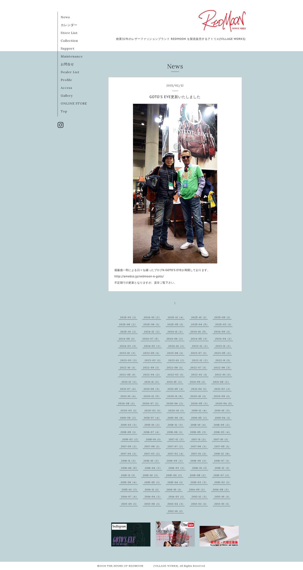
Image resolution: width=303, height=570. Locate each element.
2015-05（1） (152, 482)
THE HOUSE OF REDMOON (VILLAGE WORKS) (142, 565)
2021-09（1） (198, 381)
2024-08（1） (127, 338)
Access (66, 88)
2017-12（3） (177, 439)
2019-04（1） (223, 417)
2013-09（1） (129, 503)
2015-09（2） (174, 475)
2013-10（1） (222, 496)
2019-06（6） (176, 417)
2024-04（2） (224, 338)
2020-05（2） (200, 403)
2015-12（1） (223, 467)
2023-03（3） (129, 360)
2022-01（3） (223, 374)
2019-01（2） (152, 424)
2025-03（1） (223, 324)
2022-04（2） (152, 374)
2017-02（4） (176, 453)
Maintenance (72, 56)
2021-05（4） (176, 388)
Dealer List (70, 72)
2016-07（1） (222, 460)
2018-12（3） (176, 424)
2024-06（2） (175, 338)
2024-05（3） (200, 338)
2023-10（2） (128, 352)
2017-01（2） (199, 453)
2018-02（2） (130, 439)
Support (67, 48)
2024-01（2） (176, 345)
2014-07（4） (129, 496)
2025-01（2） (128, 331)
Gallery (67, 95)
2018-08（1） (128, 432)
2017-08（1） (152, 446)
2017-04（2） (129, 453)
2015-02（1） (222, 482)
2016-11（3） (129, 460)
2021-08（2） (221, 381)
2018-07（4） (152, 432)
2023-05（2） (223, 352)
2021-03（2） (223, 388)
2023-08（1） (175, 352)
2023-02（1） (153, 360)
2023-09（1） (151, 352)
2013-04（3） (176, 503)
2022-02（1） (199, 374)
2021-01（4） (128, 396)
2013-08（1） (152, 503)
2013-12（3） (200, 496)
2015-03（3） (199, 482)
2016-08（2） (199, 460)
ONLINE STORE (74, 103)
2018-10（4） (199, 424)
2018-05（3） (198, 432)
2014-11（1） (152, 489)
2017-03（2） (152, 453)
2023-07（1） (199, 352)
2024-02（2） (153, 345)
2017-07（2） (175, 446)
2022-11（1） (223, 360)
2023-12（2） (200, 345)
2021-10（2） (175, 381)
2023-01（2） (176, 360)
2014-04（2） (153, 496)
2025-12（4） (176, 317)
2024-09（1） (222, 331)
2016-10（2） (151, 460)
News (65, 17)
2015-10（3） (151, 475)
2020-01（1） (176, 410)
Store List (69, 33)
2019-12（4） (200, 410)
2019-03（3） (129, 424)
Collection (69, 41)
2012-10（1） (176, 511)
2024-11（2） (175, 331)
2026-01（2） (152, 317)
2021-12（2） (129, 381)
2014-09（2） (197, 489)
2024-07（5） (151, 338)
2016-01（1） (200, 467)
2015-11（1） (128, 475)
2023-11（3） (223, 345)
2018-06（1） (175, 432)
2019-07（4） (152, 417)
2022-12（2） (200, 360)
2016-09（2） (175, 460)
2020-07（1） (151, 403)
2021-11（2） (152, 381)
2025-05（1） (176, 324)
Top (64, 111)
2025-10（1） (199, 317)
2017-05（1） (222, 446)
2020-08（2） (127, 403)
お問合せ (67, 64)
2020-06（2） (175, 403)
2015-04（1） (175, 482)
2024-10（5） (199, 331)
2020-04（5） (224, 403)
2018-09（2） (222, 424)
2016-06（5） (129, 467)
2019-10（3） (222, 410)
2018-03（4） (222, 432)
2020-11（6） (175, 396)
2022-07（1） (198, 367)
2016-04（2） (153, 467)
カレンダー (69, 25)
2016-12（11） (222, 453)
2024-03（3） (128, 345)
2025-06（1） (152, 324)
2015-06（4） (129, 482)
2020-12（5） (152, 396)
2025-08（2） (128, 324)
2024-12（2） (152, 331)
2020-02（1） (153, 410)
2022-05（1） (128, 374)
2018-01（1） (154, 439)
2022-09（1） (151, 367)
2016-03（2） (177, 467)
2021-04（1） (199, 388)
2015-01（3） (130, 489)
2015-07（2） (222, 475)
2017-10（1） (221, 439)
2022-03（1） (176, 374)
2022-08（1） (175, 367)
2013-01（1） (222, 503)
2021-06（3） (152, 388)
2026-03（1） (128, 317)
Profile (66, 80)
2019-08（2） (128, 417)
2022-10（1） (128, 367)
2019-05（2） (199, 417)
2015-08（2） (198, 475)
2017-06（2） (199, 446)
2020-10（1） (198, 396)
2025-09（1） (223, 317)
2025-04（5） (200, 324)
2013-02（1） (199, 503)
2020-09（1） (222, 396)
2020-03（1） (129, 410)
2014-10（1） (174, 489)
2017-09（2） (129, 446)
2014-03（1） (176, 496)
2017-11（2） (199, 439)
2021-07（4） (128, 388)
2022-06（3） (223, 367)
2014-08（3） (221, 489)
